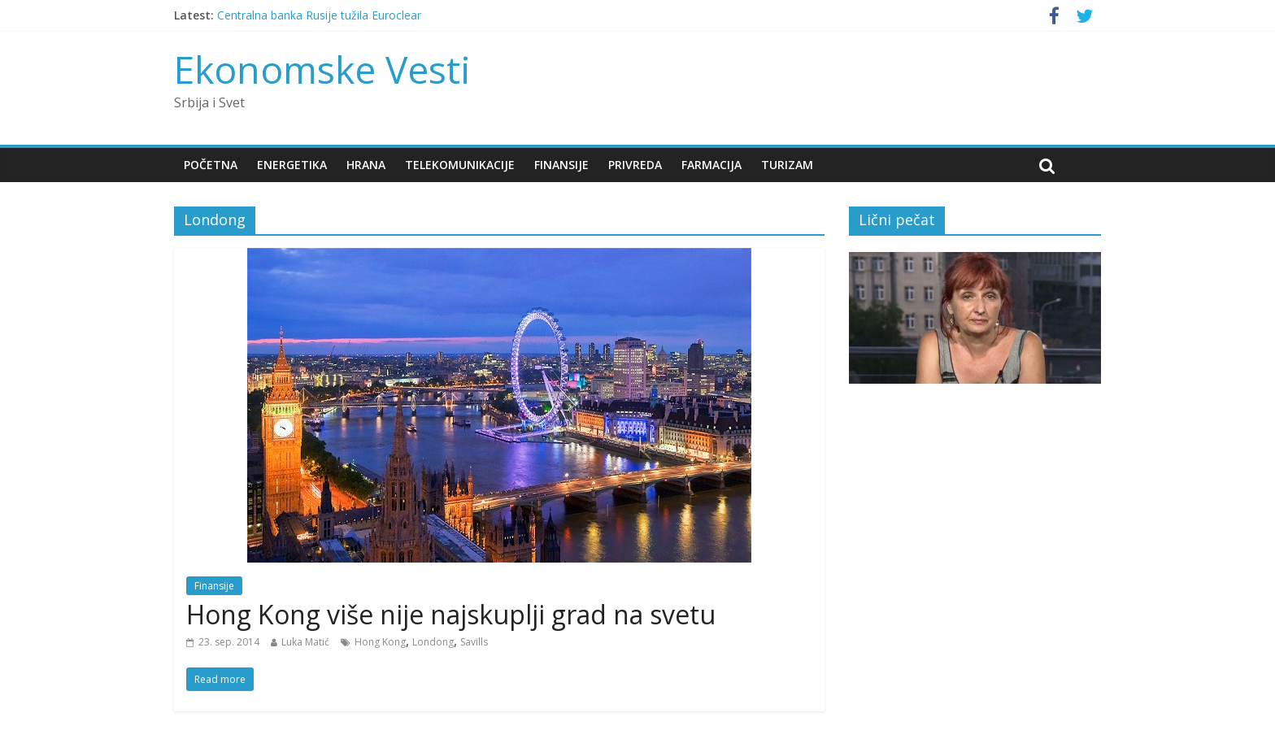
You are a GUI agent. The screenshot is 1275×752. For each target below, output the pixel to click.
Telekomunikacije (460, 164)
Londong (433, 642)
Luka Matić (305, 642)
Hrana (365, 164)
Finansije (561, 164)
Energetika (292, 164)
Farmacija (711, 164)
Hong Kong (380, 642)
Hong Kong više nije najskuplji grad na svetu (451, 614)
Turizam (787, 164)
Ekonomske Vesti (322, 69)
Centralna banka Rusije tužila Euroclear (319, 15)
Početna (210, 164)
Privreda (635, 164)
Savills (474, 642)
